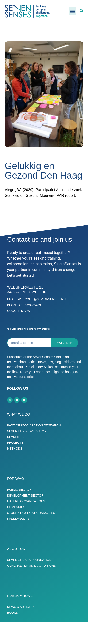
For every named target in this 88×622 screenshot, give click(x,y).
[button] (72, 11)
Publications (20, 596)
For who (15, 478)
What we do (18, 414)
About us (16, 549)
